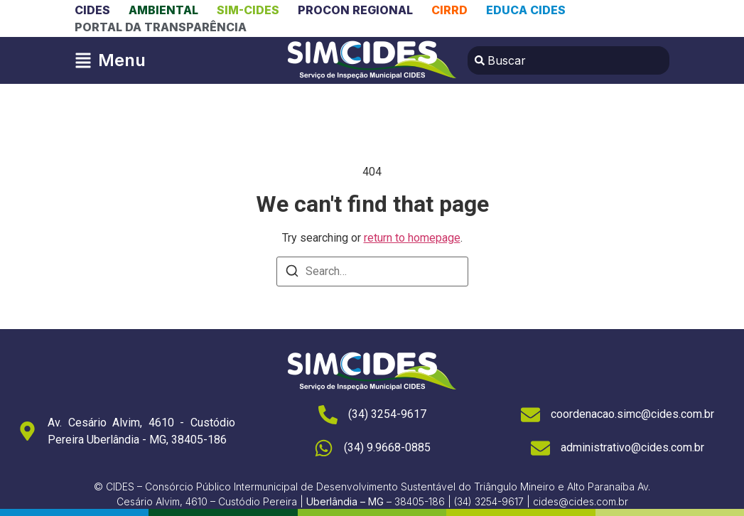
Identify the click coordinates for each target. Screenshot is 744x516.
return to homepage (412, 237)
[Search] (292, 273)
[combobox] (568, 60)
